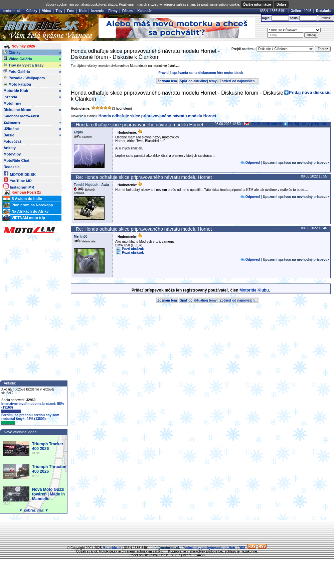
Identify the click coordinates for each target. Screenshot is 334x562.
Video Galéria (32, 59)
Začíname (32, 122)
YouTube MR (17, 180)
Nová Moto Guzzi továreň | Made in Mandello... (48, 494)
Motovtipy (12, 154)
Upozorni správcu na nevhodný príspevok (296, 162)
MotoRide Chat (16, 160)
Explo (78, 132)
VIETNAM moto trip (24, 218)
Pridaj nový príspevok (309, 124)
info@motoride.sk (166, 548)
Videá (46, 11)
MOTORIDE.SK (19, 173)
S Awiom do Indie (22, 199)
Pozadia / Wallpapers (24, 77)
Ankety (9, 148)
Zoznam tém (167, 81)
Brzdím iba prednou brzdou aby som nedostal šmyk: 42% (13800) (30, 419)
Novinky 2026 (19, 46)
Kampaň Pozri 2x (22, 192)
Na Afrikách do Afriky (25, 211)
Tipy (58, 11)
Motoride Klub (32, 90)
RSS (241, 548)
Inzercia (97, 11)
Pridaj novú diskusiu (310, 92)
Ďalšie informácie (257, 4)
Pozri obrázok (133, 249)
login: (266, 18)
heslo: (294, 18)
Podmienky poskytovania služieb (209, 548)
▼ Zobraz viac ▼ (33, 510)
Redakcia (323, 11)
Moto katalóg (32, 84)
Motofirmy (12, 103)
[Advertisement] (167, 530)
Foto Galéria (32, 71)
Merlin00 (81, 236)
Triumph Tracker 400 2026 (47, 446)
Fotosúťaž (12, 141)
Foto (70, 11)
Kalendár (144, 11)
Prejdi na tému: (243, 49)
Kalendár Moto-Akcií (21, 116)
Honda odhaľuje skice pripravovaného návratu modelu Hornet (157, 116)
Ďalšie (32, 135)
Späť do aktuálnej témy (198, 81)
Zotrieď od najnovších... (238, 81)
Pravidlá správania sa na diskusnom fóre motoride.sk (200, 73)
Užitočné (32, 128)
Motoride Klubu (254, 290)
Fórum (127, 11)
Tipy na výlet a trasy (32, 65)
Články (31, 11)
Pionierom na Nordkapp (28, 205)
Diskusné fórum (32, 109)
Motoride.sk (112, 548)
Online (296, 11)
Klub (83, 11)
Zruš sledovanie (263, 124)
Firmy (113, 11)
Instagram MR (18, 186)
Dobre (281, 4)
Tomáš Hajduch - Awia (91, 185)
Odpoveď (252, 162)
